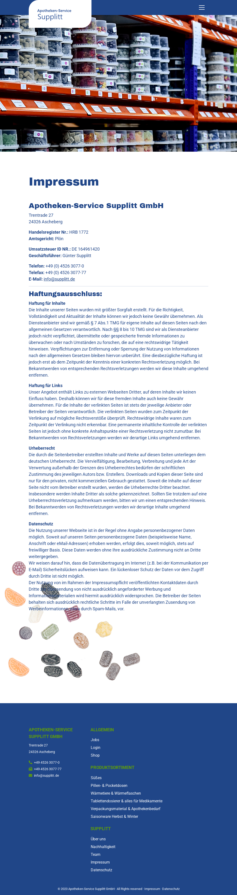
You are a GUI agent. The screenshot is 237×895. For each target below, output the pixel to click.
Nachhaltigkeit (103, 846)
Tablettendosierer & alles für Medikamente (126, 801)
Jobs (95, 740)
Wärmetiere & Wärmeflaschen (116, 793)
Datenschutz (101, 870)
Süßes (96, 778)
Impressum (100, 862)
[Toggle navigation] (201, 7)
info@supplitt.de (59, 279)
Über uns (98, 839)
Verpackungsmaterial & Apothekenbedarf (125, 808)
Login (95, 747)
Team (95, 854)
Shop (95, 755)
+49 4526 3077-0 (47, 763)
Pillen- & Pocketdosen (109, 785)
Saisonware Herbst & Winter (114, 816)
